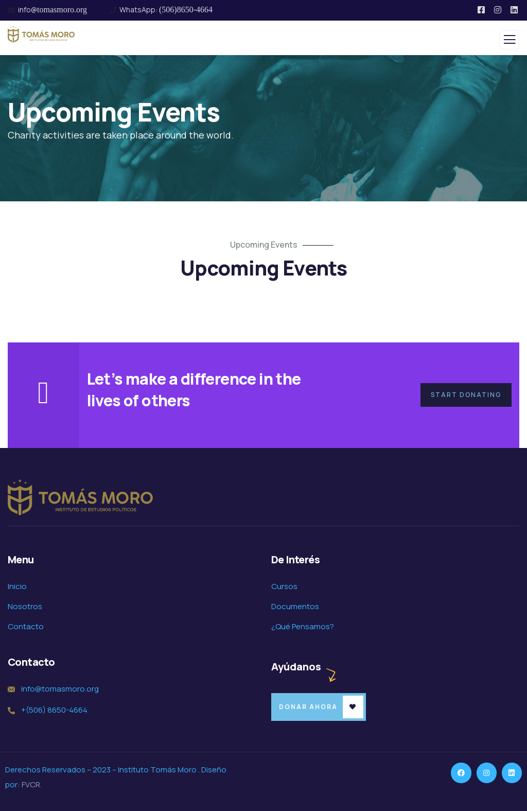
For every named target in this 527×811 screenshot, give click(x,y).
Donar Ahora (308, 706)
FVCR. (32, 784)
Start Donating (466, 394)
